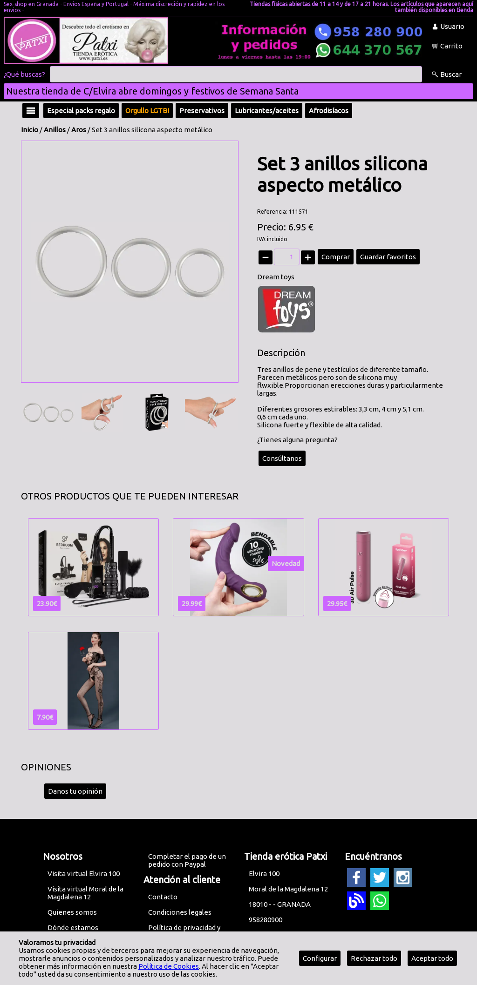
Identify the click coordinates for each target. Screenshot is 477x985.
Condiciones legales (179, 912)
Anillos (55, 130)
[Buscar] (236, 74)
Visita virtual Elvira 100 (84, 873)
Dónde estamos (73, 927)
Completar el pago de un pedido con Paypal (187, 860)
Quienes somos (72, 912)
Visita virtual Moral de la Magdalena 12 (85, 893)
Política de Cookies (168, 966)
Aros (78, 130)
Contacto (162, 897)
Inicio (29, 130)
